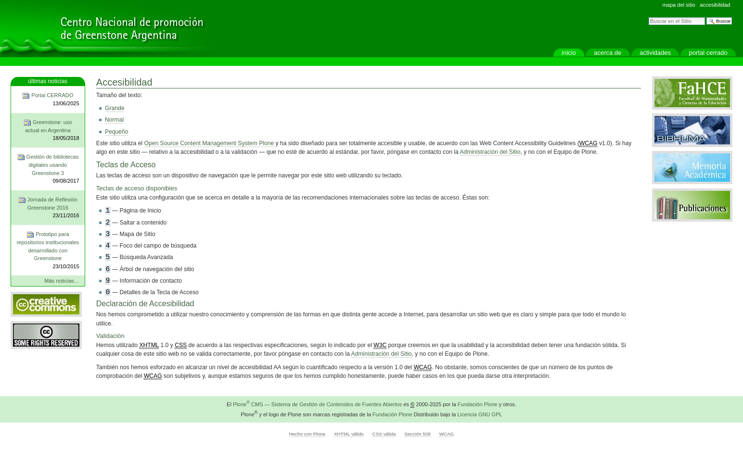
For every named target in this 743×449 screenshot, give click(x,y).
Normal (114, 119)
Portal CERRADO (708, 52)
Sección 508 (417, 434)
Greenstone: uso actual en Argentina (47, 130)
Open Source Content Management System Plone (209, 143)
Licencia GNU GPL (479, 414)
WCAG (446, 434)
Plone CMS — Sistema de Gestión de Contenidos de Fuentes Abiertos (317, 404)
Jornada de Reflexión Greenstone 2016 (47, 208)
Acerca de (607, 52)
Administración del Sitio (490, 152)
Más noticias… (61, 281)
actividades (655, 52)
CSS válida (384, 434)
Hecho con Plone (307, 434)
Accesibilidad (715, 5)
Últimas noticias (47, 81)
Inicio (569, 52)
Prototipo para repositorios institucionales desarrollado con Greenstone (47, 250)
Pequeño (116, 131)
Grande (114, 108)
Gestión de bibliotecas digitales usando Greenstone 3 (47, 169)
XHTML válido (349, 434)
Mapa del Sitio (679, 5)
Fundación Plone (478, 404)
